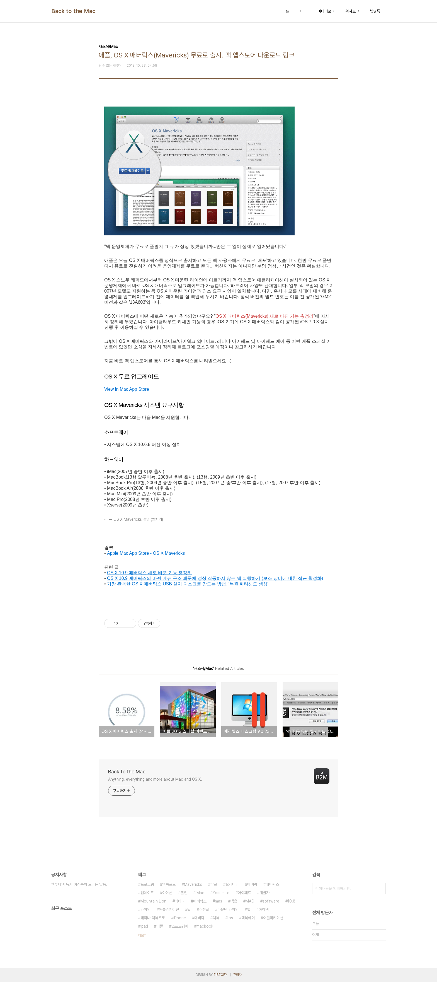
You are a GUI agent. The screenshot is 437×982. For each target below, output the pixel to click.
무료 (213, 884)
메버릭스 (272, 884)
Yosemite (221, 893)
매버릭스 (200, 901)
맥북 (216, 918)
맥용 (233, 901)
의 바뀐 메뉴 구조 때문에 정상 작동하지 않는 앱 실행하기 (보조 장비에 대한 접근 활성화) (235, 578)
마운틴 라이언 (228, 909)
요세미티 (232, 884)
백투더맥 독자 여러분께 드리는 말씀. (79, 884)
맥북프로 (169, 884)
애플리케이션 (169, 909)
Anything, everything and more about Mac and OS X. (155, 779)
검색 (380, 888)
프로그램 (147, 884)
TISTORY (220, 975)
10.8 (291, 901)
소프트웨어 (179, 926)
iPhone (179, 918)
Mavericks (193, 884)
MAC (250, 901)
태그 (303, 11)
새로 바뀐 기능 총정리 (170, 572)
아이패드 (244, 893)
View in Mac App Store (126, 389)
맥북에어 (248, 918)
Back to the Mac (73, 11)
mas (218, 901)
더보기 (142, 935)
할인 (184, 893)
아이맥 (264, 909)
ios (230, 918)
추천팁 (204, 909)
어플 (159, 926)
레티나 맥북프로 (152, 918)
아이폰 (167, 893)
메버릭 (252, 884)
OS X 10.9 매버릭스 (127, 572)
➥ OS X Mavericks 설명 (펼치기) (136, 519)
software (271, 901)
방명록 (375, 11)
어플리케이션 (273, 918)
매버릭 (199, 918)
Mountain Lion (153, 901)
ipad (144, 926)
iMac (200, 893)
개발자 (264, 893)
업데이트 (147, 893)
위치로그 (352, 11)
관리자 (237, 975)
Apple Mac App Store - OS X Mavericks (146, 553)
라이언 (145, 909)
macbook (204, 926)
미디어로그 (326, 11)
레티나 (180, 901)
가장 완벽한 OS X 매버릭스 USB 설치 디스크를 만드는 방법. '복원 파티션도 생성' (187, 584)
